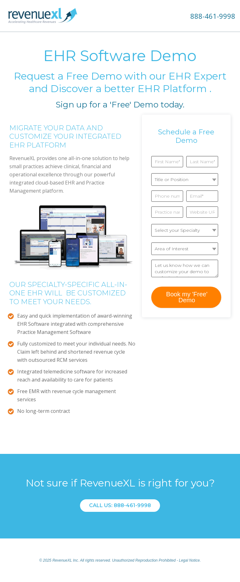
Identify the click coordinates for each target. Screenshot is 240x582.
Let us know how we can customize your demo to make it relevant (184, 268)
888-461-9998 (212, 16)
